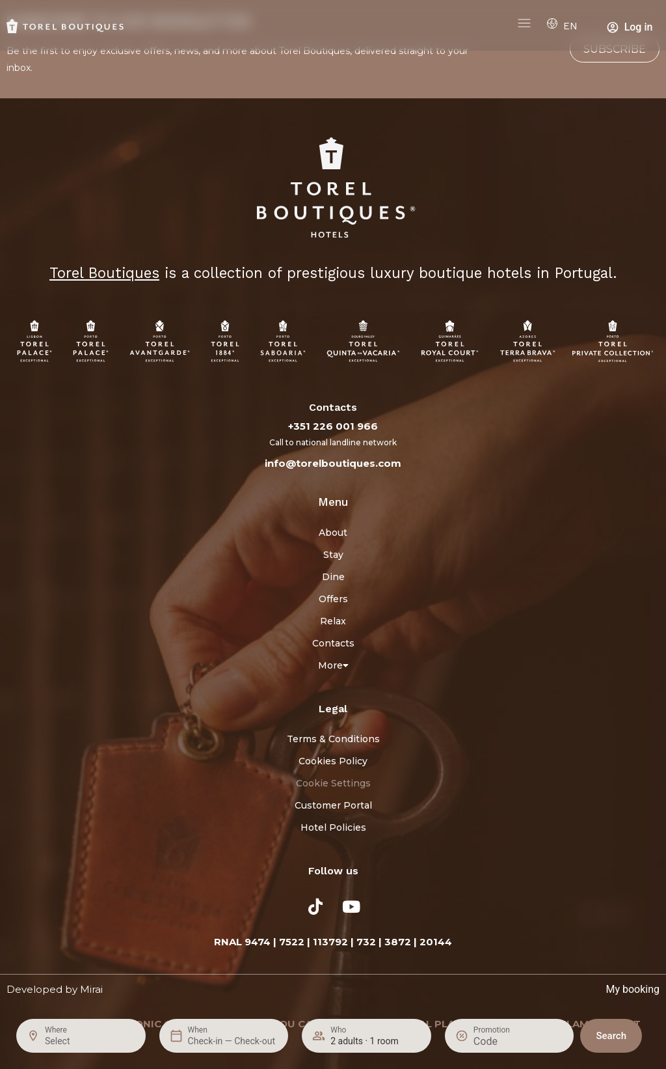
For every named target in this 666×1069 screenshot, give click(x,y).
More (333, 665)
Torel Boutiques (104, 272)
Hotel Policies (333, 827)
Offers (333, 599)
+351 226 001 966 (333, 426)
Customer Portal (333, 805)
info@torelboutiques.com (333, 463)
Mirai (91, 989)
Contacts (333, 643)
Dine (333, 577)
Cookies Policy (333, 761)
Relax (333, 621)
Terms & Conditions (333, 739)
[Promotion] (504, 1041)
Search (611, 1036)
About (333, 532)
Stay (333, 555)
